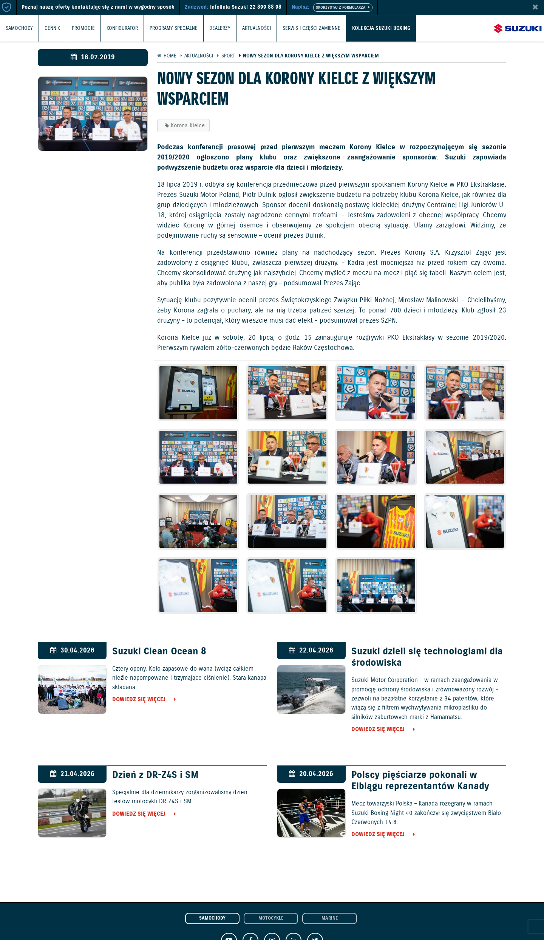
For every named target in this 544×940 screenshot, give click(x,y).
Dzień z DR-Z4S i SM (155, 775)
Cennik (52, 28)
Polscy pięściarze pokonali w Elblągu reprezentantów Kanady (420, 781)
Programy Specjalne (174, 28)
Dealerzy (219, 28)
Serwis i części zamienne (311, 28)
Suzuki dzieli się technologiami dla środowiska (427, 657)
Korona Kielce (188, 126)
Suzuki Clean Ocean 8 (159, 651)
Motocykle (270, 918)
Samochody (19, 28)
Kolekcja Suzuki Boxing (381, 28)
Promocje (83, 28)
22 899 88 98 (265, 7)
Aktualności (256, 28)
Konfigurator (122, 28)
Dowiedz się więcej (138, 699)
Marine (329, 918)
